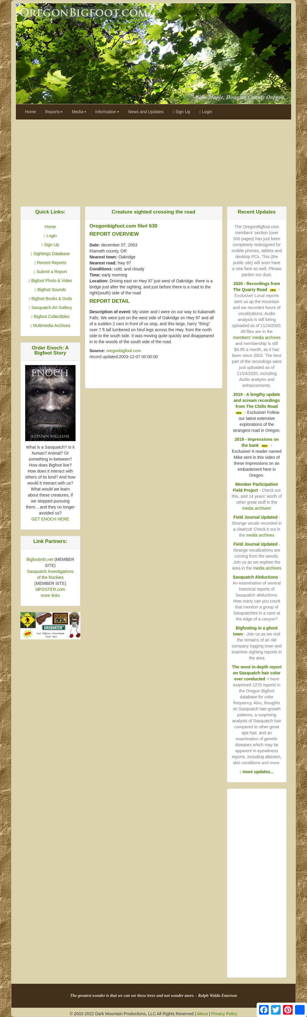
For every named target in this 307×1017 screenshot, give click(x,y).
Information (107, 111)
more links (50, 595)
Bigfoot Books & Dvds (50, 298)
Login (205, 111)
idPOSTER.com (50, 589)
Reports (54, 111)
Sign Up (181, 111)
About (202, 1013)
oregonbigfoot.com (123, 350)
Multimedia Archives (50, 325)
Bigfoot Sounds (50, 289)
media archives (256, 508)
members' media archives (257, 337)
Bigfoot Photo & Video (50, 280)
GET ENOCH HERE (50, 519)
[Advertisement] (153, 161)
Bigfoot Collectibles (50, 316)
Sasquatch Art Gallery (50, 307)
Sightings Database (50, 253)
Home (30, 111)
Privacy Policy (224, 1013)
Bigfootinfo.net (39, 559)
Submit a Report (50, 271)
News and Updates (146, 111)
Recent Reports (50, 262)
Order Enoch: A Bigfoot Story (50, 350)
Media (79, 111)
